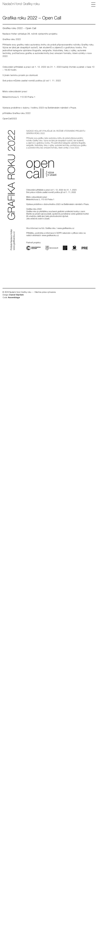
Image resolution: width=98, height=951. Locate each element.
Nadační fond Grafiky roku (21, 4)
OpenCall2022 (10, 119)
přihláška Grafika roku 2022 (17, 114)
